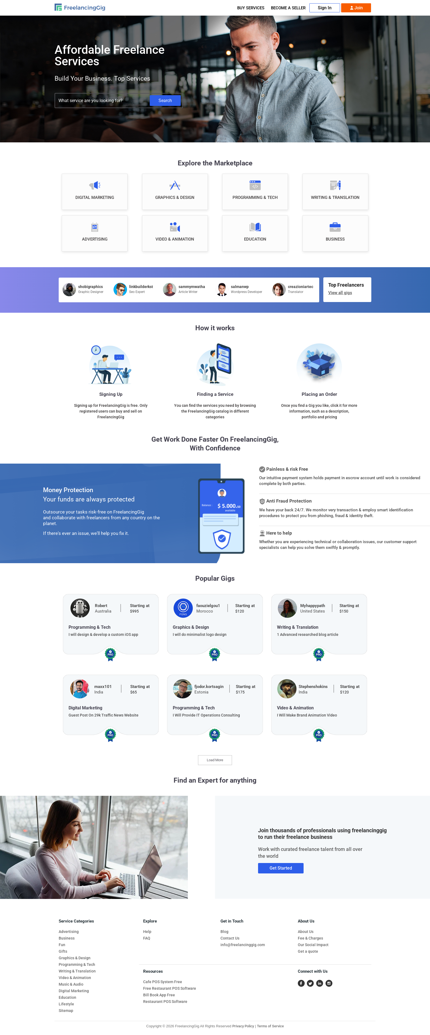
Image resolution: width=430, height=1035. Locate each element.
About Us (305, 931)
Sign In (325, 7)
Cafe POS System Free (162, 982)
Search (165, 100)
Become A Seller (288, 7)
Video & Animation (75, 977)
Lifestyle (66, 1004)
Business (67, 938)
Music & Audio (71, 984)
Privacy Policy (243, 1026)
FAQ (146, 938)
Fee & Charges (310, 938)
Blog (224, 931)
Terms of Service (270, 1026)
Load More (215, 760)
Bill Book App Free (159, 995)
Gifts (63, 951)
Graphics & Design (74, 958)
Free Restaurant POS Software (169, 988)
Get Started (281, 868)
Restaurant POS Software (165, 1001)
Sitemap (66, 1010)
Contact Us (229, 938)
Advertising (69, 931)
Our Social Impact (313, 945)
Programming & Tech (77, 964)
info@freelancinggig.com (242, 945)
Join (356, 8)
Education (67, 997)
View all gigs (340, 292)
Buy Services (250, 7)
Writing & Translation (77, 971)
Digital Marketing (74, 991)
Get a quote (308, 951)
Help (147, 931)
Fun (62, 945)
